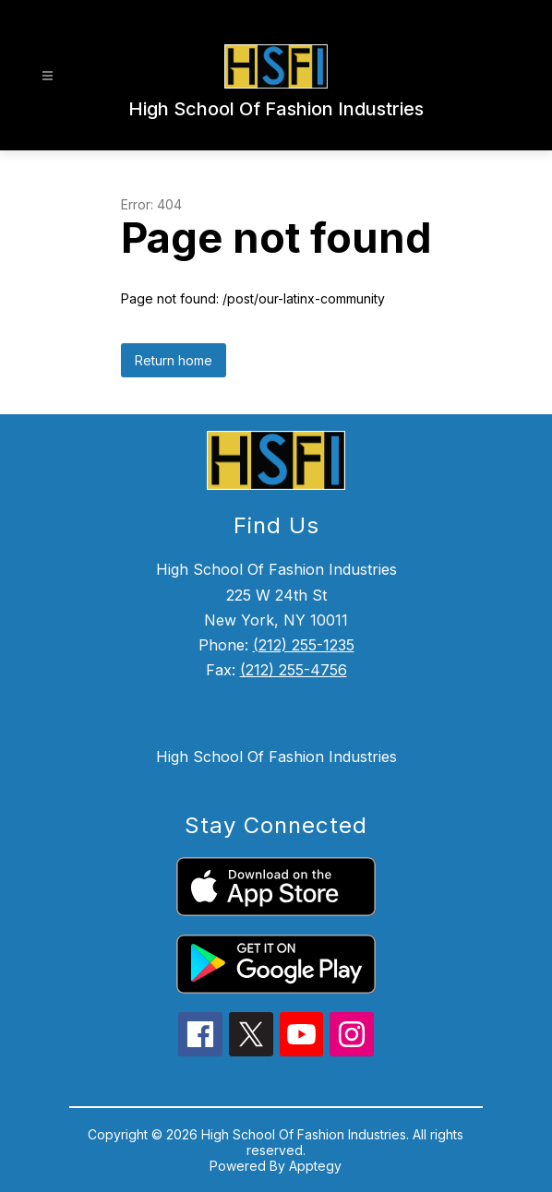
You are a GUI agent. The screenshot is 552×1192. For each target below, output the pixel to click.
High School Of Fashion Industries (276, 756)
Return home (173, 360)
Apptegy (315, 1166)
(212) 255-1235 (303, 645)
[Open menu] (47, 76)
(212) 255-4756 (293, 670)
